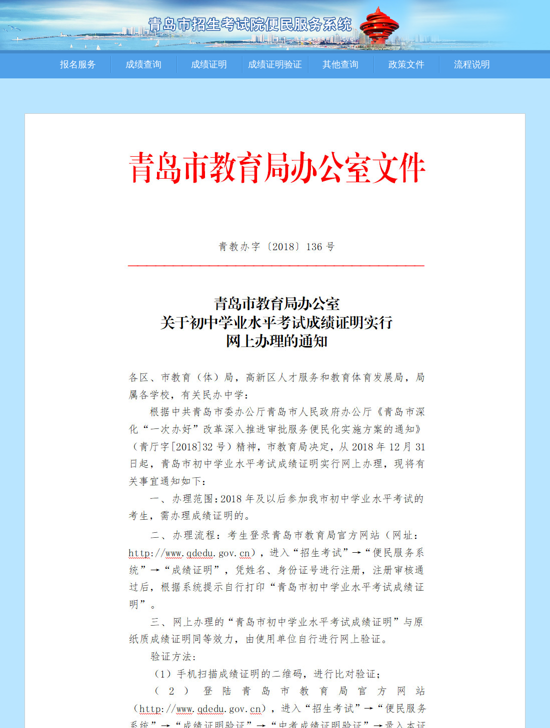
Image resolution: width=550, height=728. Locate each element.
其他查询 (340, 64)
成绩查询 (144, 64)
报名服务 (78, 64)
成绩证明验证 (275, 64)
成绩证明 (209, 64)
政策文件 (406, 64)
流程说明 (472, 64)
